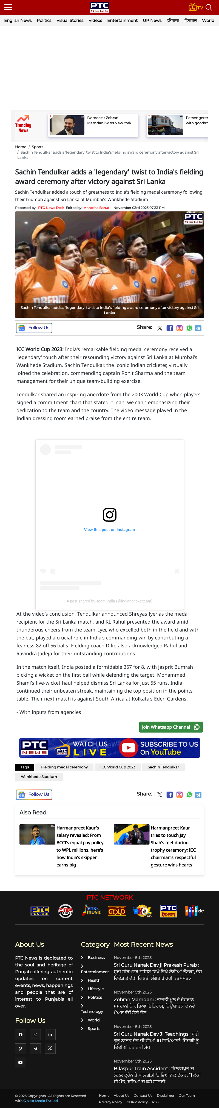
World (90, 1020)
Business (93, 957)
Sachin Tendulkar (163, 767)
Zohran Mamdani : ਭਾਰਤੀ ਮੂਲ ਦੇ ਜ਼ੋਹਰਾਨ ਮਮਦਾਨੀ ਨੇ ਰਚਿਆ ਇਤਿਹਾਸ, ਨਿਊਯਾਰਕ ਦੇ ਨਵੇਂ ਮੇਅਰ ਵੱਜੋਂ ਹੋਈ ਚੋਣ (154, 1006)
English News (18, 20)
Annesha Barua (96, 208)
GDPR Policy (137, 1102)
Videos (95, 20)
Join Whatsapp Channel (172, 727)
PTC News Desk (51, 208)
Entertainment (122, 20)
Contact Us (143, 1095)
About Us (121, 1095)
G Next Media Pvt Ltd (40, 1101)
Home (20, 147)
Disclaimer (165, 1095)
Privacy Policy (110, 1102)
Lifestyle (92, 988)
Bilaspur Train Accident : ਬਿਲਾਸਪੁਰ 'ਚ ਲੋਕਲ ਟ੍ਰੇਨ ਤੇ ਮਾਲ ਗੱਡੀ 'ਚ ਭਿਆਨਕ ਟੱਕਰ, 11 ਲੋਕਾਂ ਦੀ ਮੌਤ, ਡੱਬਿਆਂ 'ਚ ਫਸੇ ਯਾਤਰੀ (157, 1075)
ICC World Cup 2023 (117, 767)
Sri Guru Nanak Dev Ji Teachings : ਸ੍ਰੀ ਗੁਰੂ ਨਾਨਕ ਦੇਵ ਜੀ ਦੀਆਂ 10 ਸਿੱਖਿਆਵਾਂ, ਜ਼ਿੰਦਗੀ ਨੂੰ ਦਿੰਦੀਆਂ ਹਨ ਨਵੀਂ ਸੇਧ (156, 1040)
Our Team (187, 1095)
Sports (37, 147)
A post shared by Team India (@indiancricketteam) (109, 601)
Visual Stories (69, 20)
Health (90, 980)
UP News (152, 20)
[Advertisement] (109, 69)
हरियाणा (173, 20)
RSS (155, 1102)
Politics (44, 20)
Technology (92, 1009)
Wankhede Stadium (39, 776)
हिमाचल (190, 20)
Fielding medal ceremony (64, 767)
